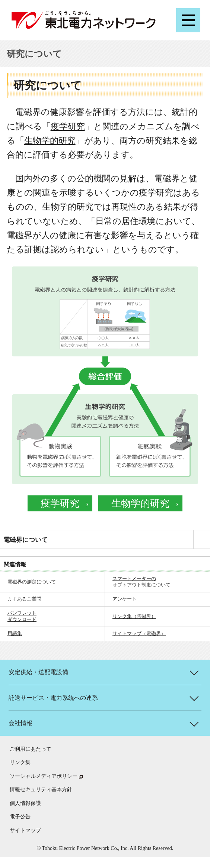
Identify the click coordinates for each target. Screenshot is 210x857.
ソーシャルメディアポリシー (43, 776)
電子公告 (20, 816)
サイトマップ (25, 830)
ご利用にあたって (30, 749)
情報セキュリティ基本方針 (41, 789)
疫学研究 (68, 126)
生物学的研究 (50, 140)
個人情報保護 (25, 803)
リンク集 (20, 762)
